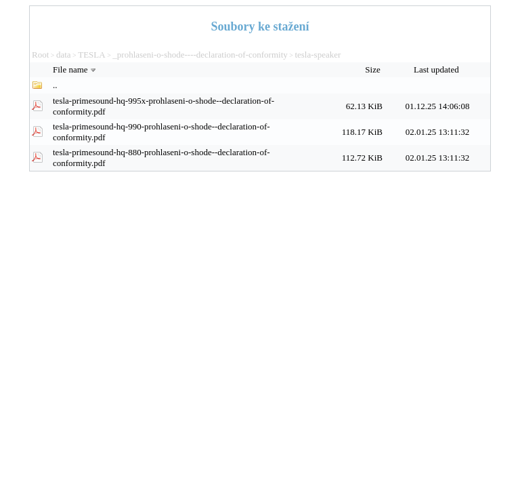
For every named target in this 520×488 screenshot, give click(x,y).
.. (55, 85)
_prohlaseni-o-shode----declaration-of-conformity (199, 54)
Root (40, 54)
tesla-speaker (318, 54)
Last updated (437, 69)
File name (76, 69)
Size (374, 69)
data (63, 54)
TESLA (91, 54)
